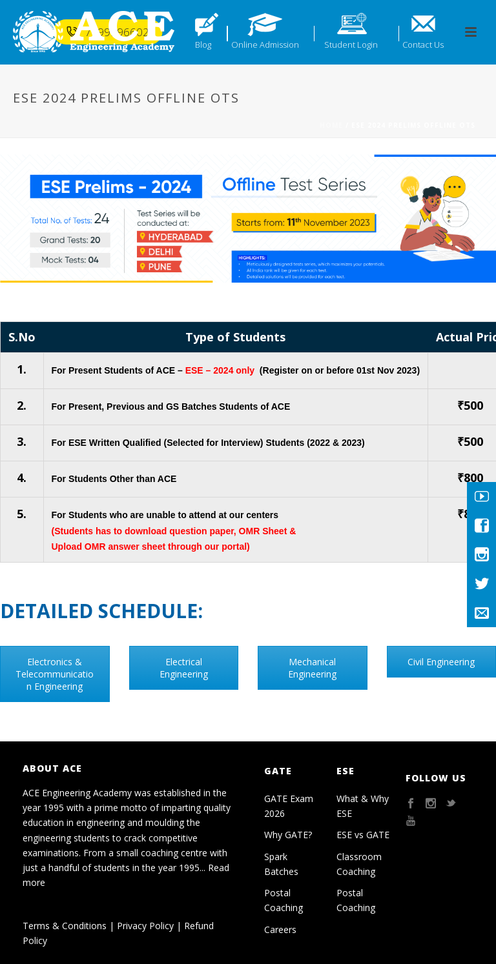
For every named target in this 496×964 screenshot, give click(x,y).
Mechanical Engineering (312, 668)
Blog (203, 44)
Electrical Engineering (184, 668)
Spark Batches (281, 864)
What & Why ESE (362, 805)
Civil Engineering (441, 662)
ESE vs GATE (362, 834)
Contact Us (423, 44)
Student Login (351, 44)
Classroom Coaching (359, 864)
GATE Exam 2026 (288, 805)
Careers (280, 929)
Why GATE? (288, 834)
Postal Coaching (283, 900)
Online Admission (265, 44)
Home (331, 125)
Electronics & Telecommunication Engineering (55, 674)
